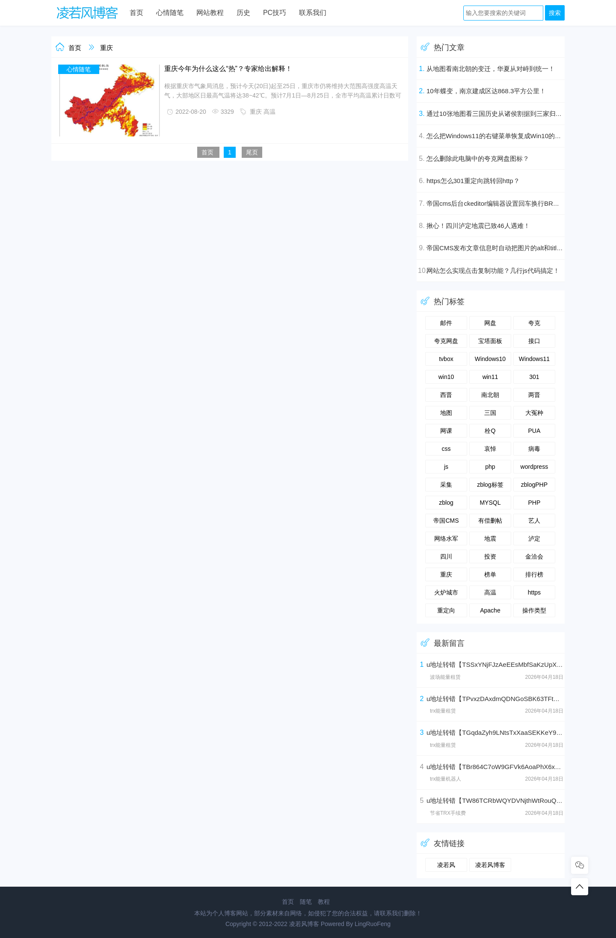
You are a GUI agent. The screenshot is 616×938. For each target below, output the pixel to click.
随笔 (306, 901)
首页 (136, 12)
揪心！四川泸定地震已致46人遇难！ (478, 225)
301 (534, 376)
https (534, 592)
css (445, 448)
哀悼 (490, 448)
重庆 (106, 47)
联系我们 (312, 12)
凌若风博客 (490, 864)
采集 (446, 484)
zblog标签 (490, 484)
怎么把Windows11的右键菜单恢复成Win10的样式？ (500, 135)
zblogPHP (534, 484)
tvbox (446, 358)
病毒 (534, 448)
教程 (324, 901)
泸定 (534, 538)
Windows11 (534, 358)
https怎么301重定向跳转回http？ (473, 180)
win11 (490, 376)
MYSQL (490, 502)
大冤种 (534, 412)
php (490, 466)
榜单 (490, 574)
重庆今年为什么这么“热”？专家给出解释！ (228, 68)
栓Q (490, 430)
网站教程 (210, 12)
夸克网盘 (446, 340)
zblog (446, 502)
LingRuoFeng (373, 923)
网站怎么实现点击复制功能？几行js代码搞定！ (493, 270)
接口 (534, 340)
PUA (534, 430)
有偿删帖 (490, 520)
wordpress (534, 466)
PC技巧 (274, 12)
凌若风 (446, 864)
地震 (490, 538)
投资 (490, 556)
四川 (446, 556)
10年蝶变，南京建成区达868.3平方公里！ (486, 91)
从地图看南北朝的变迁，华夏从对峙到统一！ (490, 68)
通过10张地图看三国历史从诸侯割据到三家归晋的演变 (503, 113)
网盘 (490, 323)
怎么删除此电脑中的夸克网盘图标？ (477, 158)
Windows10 (490, 358)
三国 (490, 412)
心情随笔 (170, 12)
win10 (446, 376)
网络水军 (446, 538)
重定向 (446, 610)
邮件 (446, 323)
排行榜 (534, 574)
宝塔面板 (490, 340)
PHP (534, 502)
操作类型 (534, 610)
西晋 (446, 394)
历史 (243, 12)
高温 (269, 111)
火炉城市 (446, 592)
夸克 (534, 323)
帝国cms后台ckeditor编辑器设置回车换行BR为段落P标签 (507, 203)
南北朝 (490, 394)
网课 (446, 430)
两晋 (534, 394)
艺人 (534, 520)
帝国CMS (446, 520)
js (446, 466)
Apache (490, 610)
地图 (446, 412)
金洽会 (534, 556)
